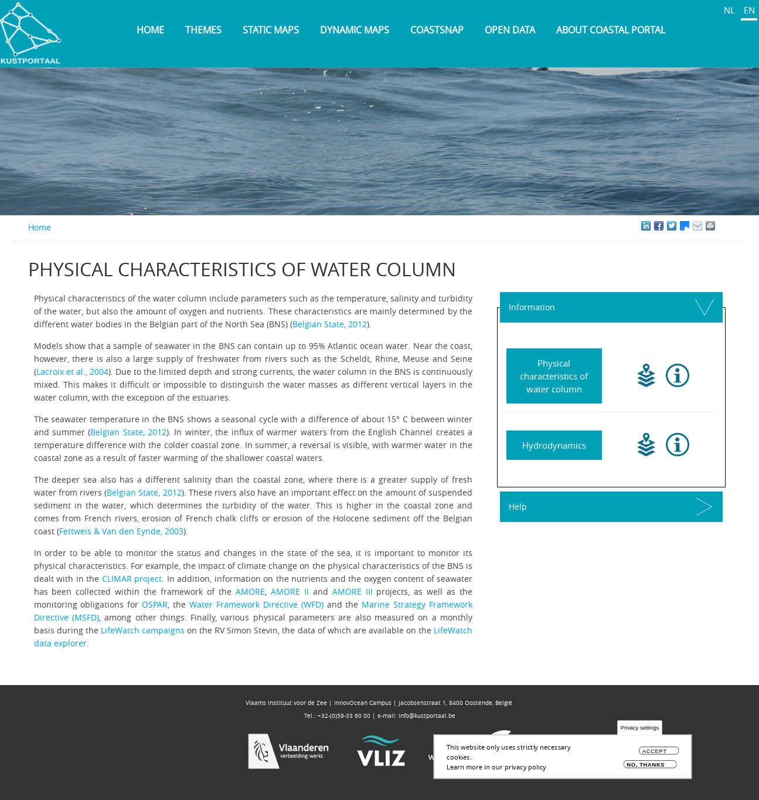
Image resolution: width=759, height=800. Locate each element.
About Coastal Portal (610, 29)
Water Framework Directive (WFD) (256, 604)
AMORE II (290, 591)
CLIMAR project (132, 578)
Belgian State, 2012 (329, 324)
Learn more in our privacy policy (496, 766)
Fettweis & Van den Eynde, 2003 (121, 531)
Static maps (271, 29)
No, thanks (646, 764)
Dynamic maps (354, 29)
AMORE (250, 591)
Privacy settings (640, 728)
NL (729, 10)
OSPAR (155, 604)
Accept (654, 751)
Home (150, 29)
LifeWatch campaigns (143, 630)
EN (749, 10)
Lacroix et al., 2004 (72, 371)
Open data (510, 29)
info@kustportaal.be (427, 716)
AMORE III (352, 591)
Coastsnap (437, 29)
